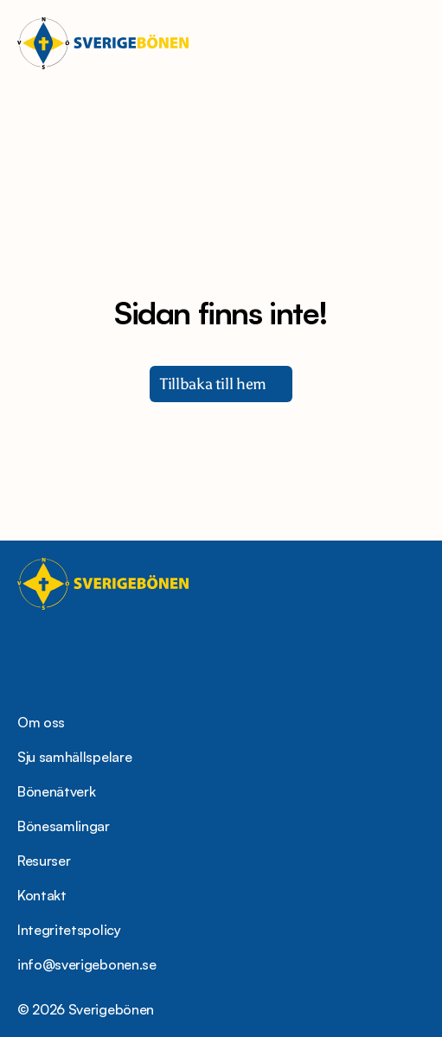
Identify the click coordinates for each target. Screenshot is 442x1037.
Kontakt (42, 895)
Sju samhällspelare (74, 756)
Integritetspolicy (69, 929)
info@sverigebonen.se (87, 964)
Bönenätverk (56, 791)
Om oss (41, 722)
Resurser (43, 860)
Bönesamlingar (63, 826)
